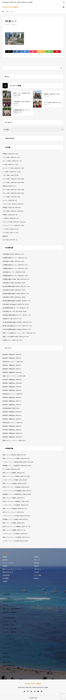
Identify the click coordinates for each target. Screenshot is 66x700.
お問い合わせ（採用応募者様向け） (12, 608)
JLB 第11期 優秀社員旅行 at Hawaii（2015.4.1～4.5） (17, 329)
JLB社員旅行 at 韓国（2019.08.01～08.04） (14, 297)
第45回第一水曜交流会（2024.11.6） (13, 437)
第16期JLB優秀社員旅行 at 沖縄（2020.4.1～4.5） (16, 293)
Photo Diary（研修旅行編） (10, 628)
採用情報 (5, 566)
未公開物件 (6, 578)
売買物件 (5, 556)
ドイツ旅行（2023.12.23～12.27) (11, 171)
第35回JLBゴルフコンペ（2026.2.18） (13, 361)
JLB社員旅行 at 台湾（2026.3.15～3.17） (14, 254)
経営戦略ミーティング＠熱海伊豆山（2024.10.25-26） (17, 494)
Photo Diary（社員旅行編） (10, 632)
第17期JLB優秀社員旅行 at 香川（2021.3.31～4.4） (16, 286)
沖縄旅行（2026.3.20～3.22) (10, 153)
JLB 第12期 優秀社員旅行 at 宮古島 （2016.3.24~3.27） (18, 322)
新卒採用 (5, 560)
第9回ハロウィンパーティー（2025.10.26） (14, 376)
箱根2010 (5, 236)
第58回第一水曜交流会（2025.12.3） (13, 372)
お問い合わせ (37, 569)
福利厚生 (36, 578)
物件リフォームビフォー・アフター (12, 569)
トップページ (6, 644)
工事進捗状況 (6, 594)
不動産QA (5, 605)
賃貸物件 (36, 556)
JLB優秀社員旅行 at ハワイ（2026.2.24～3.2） (15, 257)
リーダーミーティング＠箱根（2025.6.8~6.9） (15, 480)
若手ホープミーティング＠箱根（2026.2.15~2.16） (16, 458)
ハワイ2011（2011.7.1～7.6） (11, 232)
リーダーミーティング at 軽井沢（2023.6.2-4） (15, 533)
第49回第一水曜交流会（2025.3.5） (12, 419)
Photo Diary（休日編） (9, 625)
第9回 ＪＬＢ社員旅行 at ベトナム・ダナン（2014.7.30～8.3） (19, 333)
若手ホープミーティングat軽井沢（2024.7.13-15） (16, 501)
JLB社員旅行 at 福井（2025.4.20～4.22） (14, 261)
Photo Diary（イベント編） (10, 621)
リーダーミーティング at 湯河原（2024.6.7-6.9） (16, 505)
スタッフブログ (7, 635)
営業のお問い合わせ (8, 572)
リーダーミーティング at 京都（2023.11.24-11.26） (17, 515)
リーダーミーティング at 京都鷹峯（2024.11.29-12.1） (17, 490)
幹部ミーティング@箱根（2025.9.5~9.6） (14, 472)
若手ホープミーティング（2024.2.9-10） (14, 512)
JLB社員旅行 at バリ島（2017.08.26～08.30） (15, 311)
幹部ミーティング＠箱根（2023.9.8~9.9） (14, 523)
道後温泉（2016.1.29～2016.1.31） (12, 207)
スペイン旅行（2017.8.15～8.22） (12, 196)
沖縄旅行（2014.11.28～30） (10, 214)
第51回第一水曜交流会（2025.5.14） (13, 412)
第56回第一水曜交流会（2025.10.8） (13, 383)
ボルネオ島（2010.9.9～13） (10, 239)
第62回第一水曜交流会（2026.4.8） (12, 354)
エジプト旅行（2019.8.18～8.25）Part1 (13, 182)
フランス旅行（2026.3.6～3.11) (11, 157)
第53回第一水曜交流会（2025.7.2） (12, 401)
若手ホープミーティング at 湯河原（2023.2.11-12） (17, 537)
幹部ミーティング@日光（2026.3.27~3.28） (15, 455)
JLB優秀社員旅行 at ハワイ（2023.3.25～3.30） (15, 275)
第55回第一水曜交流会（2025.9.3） (12, 386)
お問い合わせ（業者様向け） (10, 612)
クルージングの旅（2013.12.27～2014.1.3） (15, 222)
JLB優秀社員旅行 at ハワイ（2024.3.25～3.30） (15, 268)
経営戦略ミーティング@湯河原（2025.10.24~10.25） (17, 465)
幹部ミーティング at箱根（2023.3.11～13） (14, 530)
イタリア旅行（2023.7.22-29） (11, 175)
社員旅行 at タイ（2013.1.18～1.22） (13, 340)
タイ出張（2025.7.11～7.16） (11, 164)
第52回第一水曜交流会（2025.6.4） (12, 404)
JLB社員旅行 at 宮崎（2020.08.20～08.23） (14, 290)
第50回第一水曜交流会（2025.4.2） (12, 415)
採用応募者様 (6, 575)
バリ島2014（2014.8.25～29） (11, 218)
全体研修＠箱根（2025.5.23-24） (12, 408)
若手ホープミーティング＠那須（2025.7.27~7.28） (16, 476)
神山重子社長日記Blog (9, 617)
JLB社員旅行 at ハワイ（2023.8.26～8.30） (14, 272)
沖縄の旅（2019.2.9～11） (10, 186)
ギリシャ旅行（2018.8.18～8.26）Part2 (13, 189)
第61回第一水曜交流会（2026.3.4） (12, 358)
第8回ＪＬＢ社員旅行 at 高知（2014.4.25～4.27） (16, 336)
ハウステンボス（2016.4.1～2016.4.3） (13, 204)
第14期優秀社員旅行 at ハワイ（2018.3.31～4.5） (16, 308)
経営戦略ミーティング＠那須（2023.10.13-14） (15, 519)
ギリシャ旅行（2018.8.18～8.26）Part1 (13, 193)
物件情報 (36, 563)
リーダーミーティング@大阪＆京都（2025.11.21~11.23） (18, 462)
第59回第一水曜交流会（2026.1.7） (12, 368)
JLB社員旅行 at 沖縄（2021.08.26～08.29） (14, 282)
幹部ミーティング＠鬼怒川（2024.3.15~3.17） (15, 508)
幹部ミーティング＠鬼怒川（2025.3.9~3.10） (15, 483)
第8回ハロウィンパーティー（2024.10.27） (14, 440)
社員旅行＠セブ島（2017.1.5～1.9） (12, 318)
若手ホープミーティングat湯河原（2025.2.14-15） (16, 487)
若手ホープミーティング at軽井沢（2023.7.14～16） (17, 526)
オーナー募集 (37, 575)
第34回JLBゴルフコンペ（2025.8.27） (13, 394)
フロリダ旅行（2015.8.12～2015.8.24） (13, 211)
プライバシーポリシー (9, 563)
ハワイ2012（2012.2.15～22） (11, 229)
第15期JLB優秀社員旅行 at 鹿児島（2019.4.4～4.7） (17, 300)
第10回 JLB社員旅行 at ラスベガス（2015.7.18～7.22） (18, 325)
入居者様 (36, 572)
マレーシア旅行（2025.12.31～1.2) (12, 161)
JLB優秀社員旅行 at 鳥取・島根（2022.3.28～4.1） (16, 279)
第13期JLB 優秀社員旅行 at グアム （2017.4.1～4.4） (17, 315)
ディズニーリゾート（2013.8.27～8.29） (14, 225)
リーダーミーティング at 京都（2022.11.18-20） (16, 541)
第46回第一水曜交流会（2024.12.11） (13, 433)
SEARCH (64, 2)
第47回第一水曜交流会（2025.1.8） (12, 429)
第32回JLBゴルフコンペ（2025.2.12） (13, 422)
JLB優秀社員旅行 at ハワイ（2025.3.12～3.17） (15, 265)
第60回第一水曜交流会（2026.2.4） (12, 365)
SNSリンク (37, 560)
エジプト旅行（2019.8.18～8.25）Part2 (13, 179)
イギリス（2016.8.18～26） (10, 200)
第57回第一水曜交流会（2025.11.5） (13, 379)
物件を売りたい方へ (8, 601)
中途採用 (5, 581)
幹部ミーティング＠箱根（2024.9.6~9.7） (14, 498)
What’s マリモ (6, 662)
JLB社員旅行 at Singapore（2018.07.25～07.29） (16, 304)
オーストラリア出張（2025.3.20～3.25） (14, 168)
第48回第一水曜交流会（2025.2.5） (12, 426)
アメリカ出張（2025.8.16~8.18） (12, 469)
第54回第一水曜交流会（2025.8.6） (12, 397)
